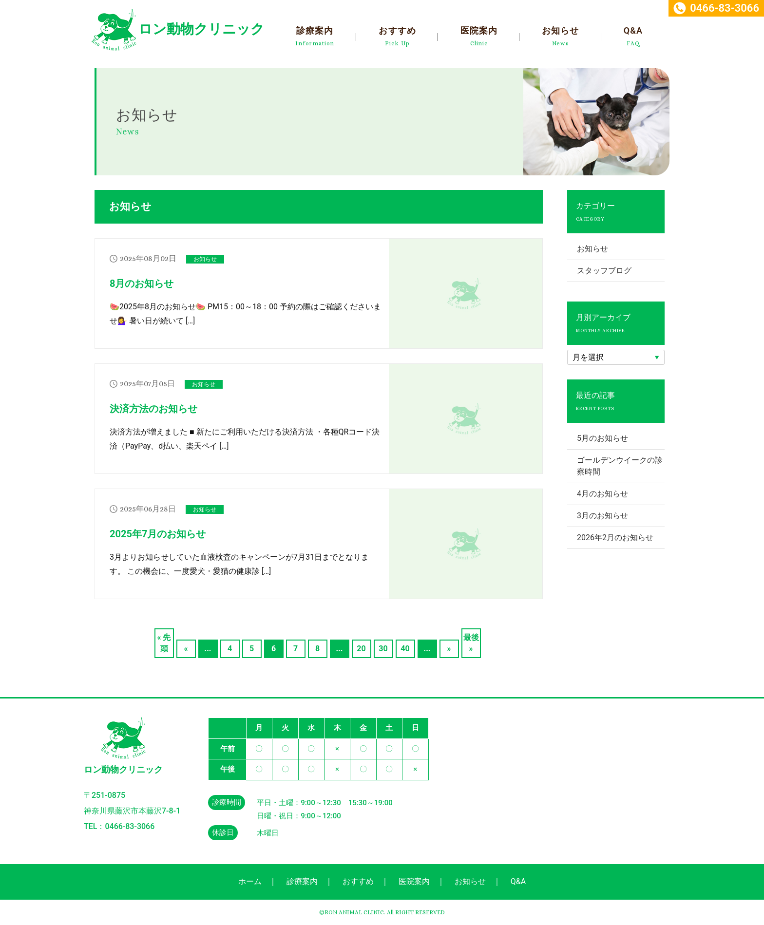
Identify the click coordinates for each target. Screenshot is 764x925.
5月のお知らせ (602, 438)
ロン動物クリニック (201, 29)
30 (383, 648)
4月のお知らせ (602, 493)
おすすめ (397, 30)
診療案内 (314, 30)
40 (405, 648)
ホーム (250, 881)
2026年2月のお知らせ (615, 537)
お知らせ (560, 30)
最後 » (471, 643)
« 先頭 (164, 643)
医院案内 (478, 30)
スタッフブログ (604, 270)
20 (361, 648)
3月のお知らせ (602, 515)
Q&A (633, 30)
